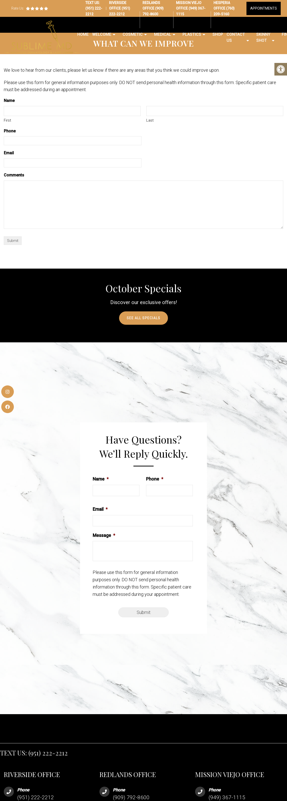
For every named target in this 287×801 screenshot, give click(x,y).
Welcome (101, 34)
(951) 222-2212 (48, 752)
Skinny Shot (263, 37)
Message (104, 535)
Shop (217, 34)
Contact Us (236, 37)
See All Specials (143, 318)
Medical (162, 34)
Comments (14, 175)
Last (150, 120)
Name (101, 479)
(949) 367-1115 (226, 797)
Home (83, 34)
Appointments (263, 8)
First (7, 120)
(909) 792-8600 (131, 797)
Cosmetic (133, 34)
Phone (10, 131)
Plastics (192, 34)
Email (9, 153)
